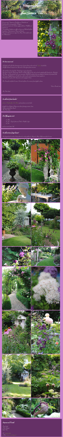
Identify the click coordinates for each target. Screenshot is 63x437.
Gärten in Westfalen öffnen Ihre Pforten (10, 103)
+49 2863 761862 (7, 433)
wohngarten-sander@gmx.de (11, 435)
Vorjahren (39, 65)
